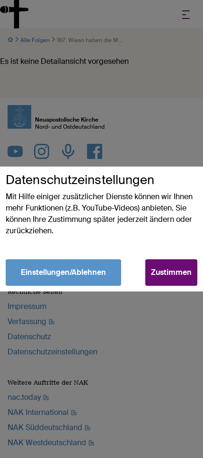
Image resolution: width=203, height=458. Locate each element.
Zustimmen (171, 272)
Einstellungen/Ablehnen (63, 272)
